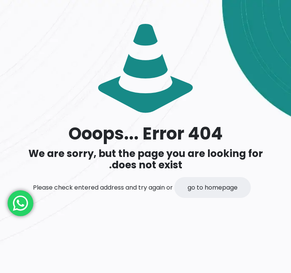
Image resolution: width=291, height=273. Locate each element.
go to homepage (213, 187)
